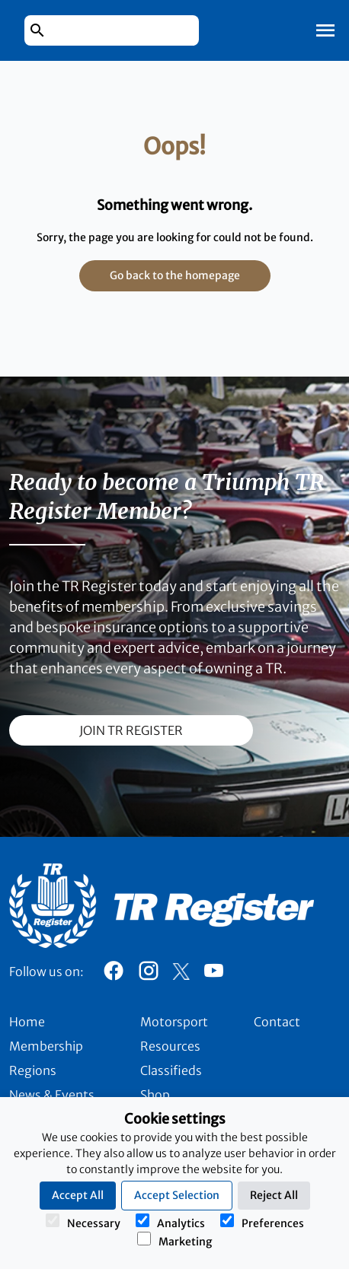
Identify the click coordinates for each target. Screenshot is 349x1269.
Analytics (170, 1221)
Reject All (274, 1195)
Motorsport (174, 1021)
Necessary (83, 1221)
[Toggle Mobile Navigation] (325, 30)
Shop (155, 1094)
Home (27, 1021)
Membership (46, 1046)
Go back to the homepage (175, 275)
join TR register (131, 730)
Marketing (174, 1240)
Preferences (262, 1221)
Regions (32, 1070)
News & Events (51, 1094)
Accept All (78, 1195)
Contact (277, 1021)
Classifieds (171, 1070)
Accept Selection (176, 1195)
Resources (170, 1046)
